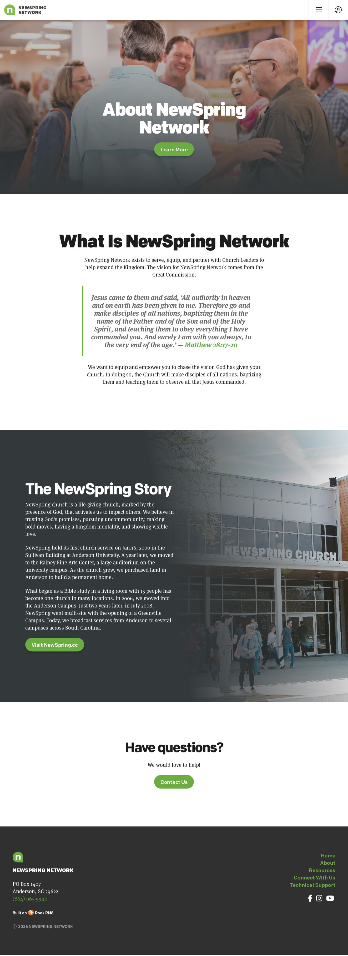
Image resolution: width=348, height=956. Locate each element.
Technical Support (312, 898)
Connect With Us (314, 890)
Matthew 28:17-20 (211, 344)
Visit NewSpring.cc (55, 658)
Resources (322, 883)
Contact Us (174, 795)
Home (328, 868)
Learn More (174, 149)
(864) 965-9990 (30, 911)
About (327, 876)
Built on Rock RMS (33, 925)
